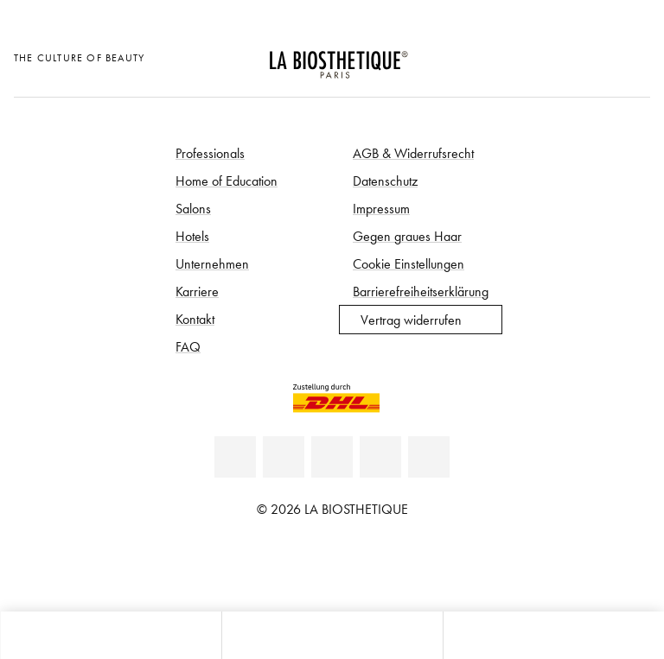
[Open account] (590, 56)
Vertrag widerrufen (411, 319)
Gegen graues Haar (407, 235)
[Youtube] (332, 457)
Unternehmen (212, 263)
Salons (193, 208)
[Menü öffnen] (332, 635)
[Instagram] (380, 457)
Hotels (192, 235)
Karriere (197, 291)
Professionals (210, 153)
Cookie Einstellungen (408, 263)
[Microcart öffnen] (632, 56)
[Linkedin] (235, 457)
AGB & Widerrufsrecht (413, 153)
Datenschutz (385, 180)
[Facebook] (283, 457)
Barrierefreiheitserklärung (420, 291)
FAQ (188, 346)
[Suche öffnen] (553, 635)
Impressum (381, 208)
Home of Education (227, 180)
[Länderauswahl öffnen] (547, 56)
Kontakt (195, 318)
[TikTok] (429, 457)
